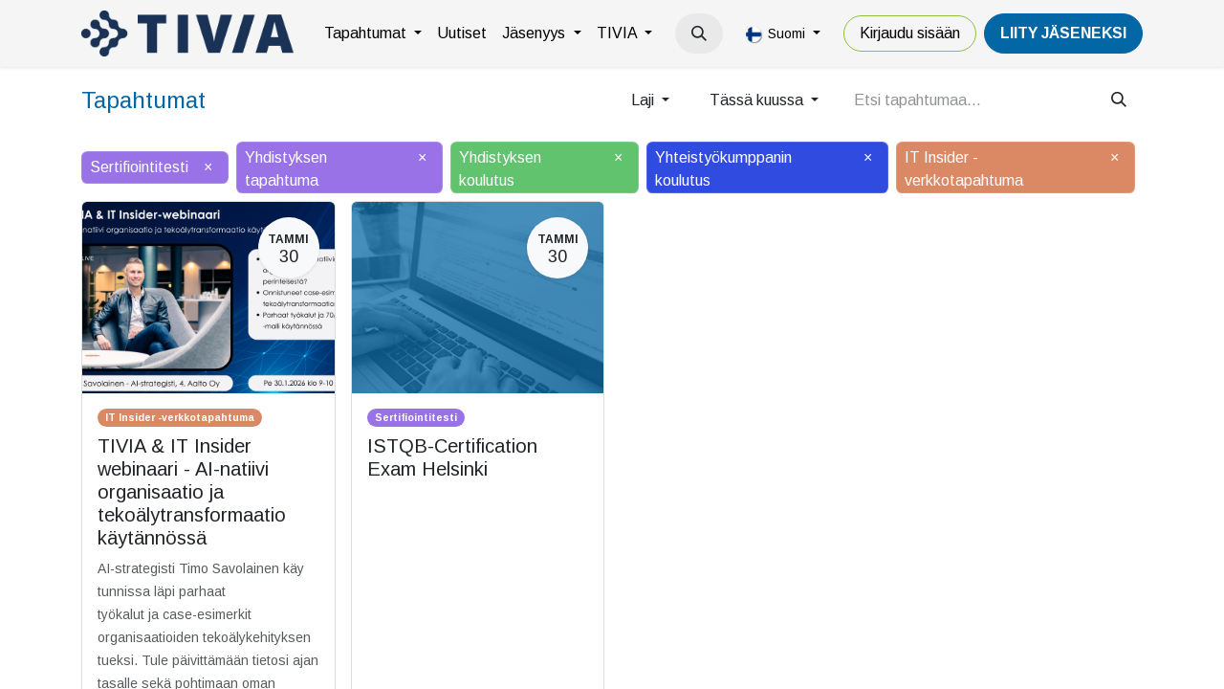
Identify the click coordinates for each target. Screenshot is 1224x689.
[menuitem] (373, 33)
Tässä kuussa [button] (758, 100)
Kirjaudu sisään (910, 33)
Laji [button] (644, 100)
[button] (699, 33)
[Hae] (1119, 100)
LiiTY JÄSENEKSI (1063, 33)
